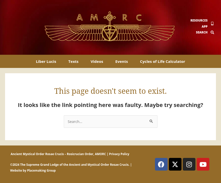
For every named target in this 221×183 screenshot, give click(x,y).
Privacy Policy (119, 154)
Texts (73, 61)
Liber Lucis (46, 61)
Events (121, 61)
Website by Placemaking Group (33, 170)
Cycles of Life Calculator (162, 61)
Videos (97, 61)
